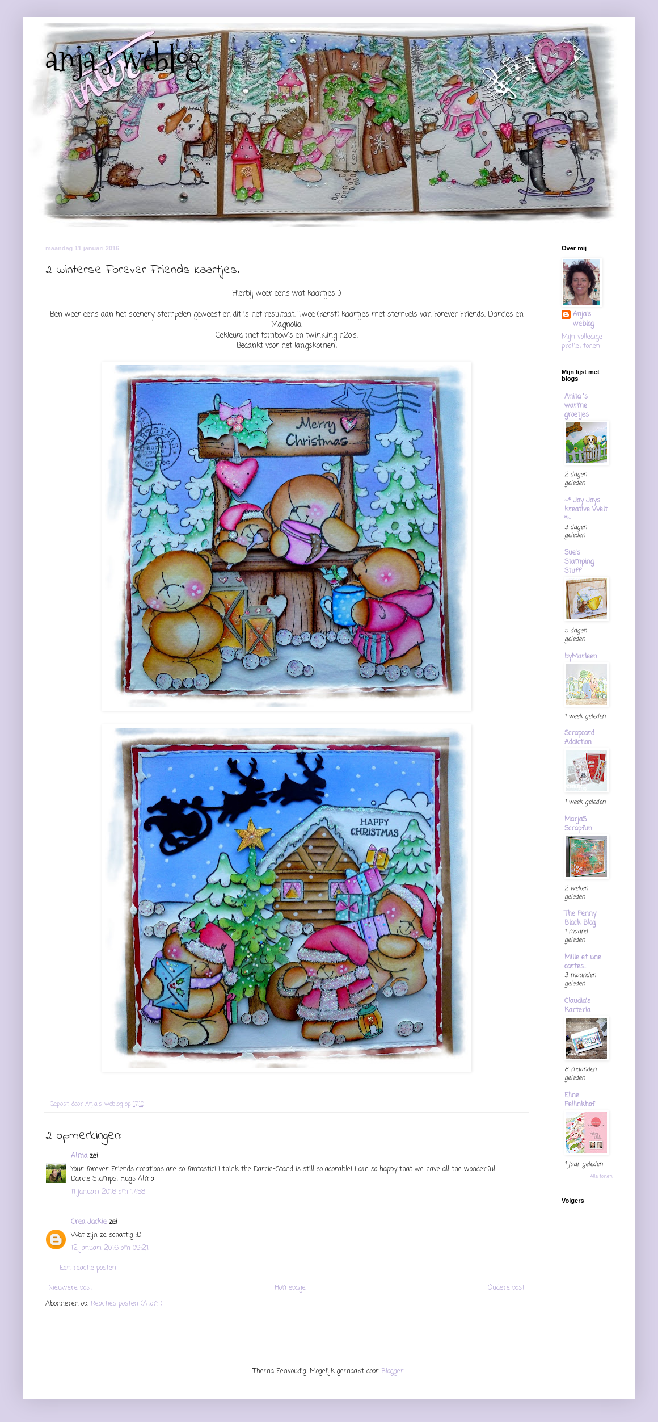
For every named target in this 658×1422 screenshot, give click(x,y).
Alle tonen (601, 1176)
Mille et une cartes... (582, 962)
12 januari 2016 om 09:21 (110, 1248)
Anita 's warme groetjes (576, 406)
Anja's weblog (583, 319)
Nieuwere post (70, 1288)
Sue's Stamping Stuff (579, 562)
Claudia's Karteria (577, 1006)
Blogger (392, 1371)
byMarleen (580, 657)
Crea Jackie (89, 1222)
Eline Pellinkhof (579, 1100)
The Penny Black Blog (580, 918)
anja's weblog (124, 58)
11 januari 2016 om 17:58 (108, 1192)
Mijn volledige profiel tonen (582, 342)
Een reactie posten (88, 1268)
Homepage (290, 1288)
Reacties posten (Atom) (126, 1304)
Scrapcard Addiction (579, 738)
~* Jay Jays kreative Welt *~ (586, 510)
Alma (79, 1156)
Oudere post (506, 1288)
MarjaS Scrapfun (578, 824)
